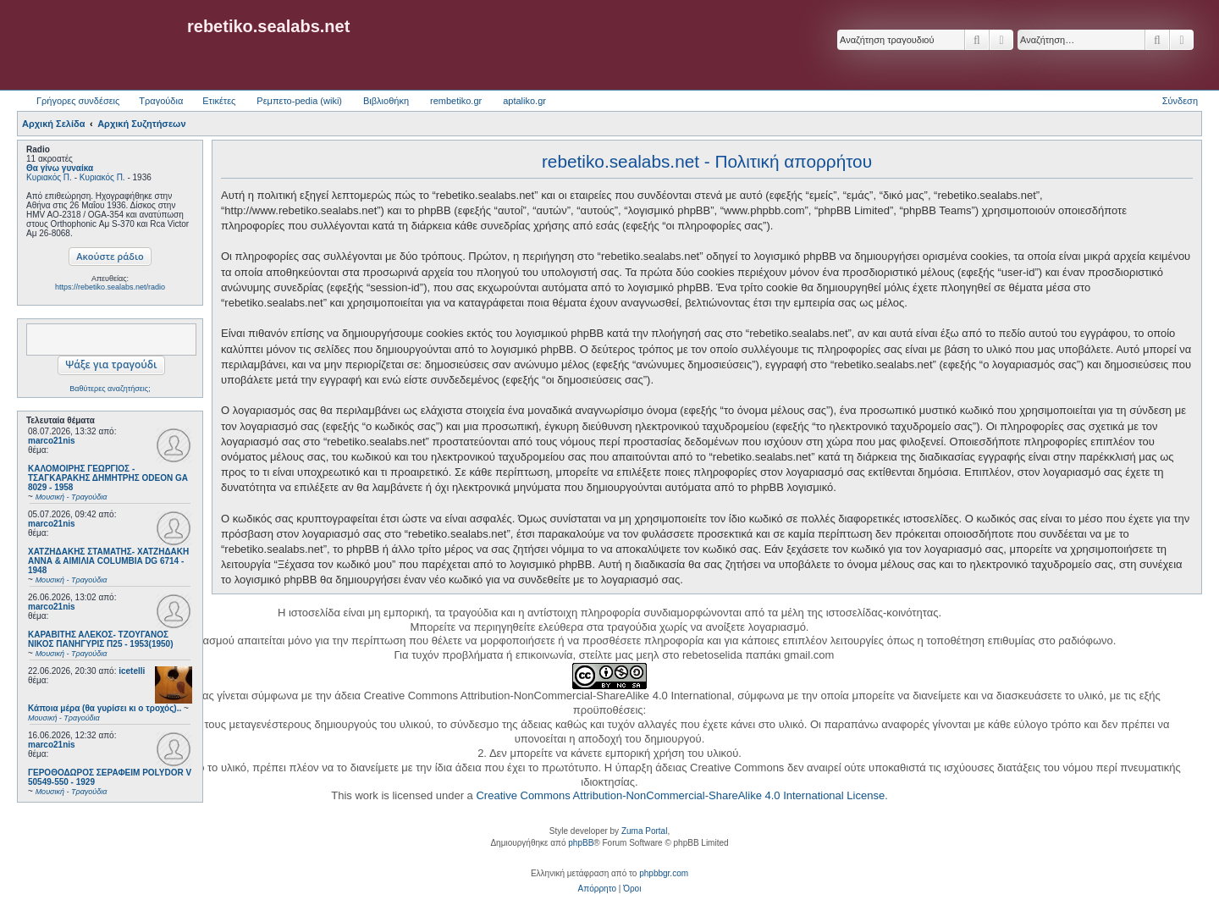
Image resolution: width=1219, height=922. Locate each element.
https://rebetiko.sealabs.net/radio (110, 287)
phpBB (580, 842)
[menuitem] (597, 889)
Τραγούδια (161, 101)
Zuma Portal (644, 831)
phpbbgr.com (663, 873)
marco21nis (51, 440)
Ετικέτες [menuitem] (218, 101)
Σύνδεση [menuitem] (1180, 101)
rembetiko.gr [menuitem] (456, 101)
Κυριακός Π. (49, 177)
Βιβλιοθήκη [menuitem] (386, 101)
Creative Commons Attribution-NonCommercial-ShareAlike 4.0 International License (680, 795)
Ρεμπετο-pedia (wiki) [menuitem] (299, 101)
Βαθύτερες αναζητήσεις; (109, 388)
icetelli (132, 671)
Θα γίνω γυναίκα (59, 168)
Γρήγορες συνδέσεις (77, 101)
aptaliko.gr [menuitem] (524, 101)
